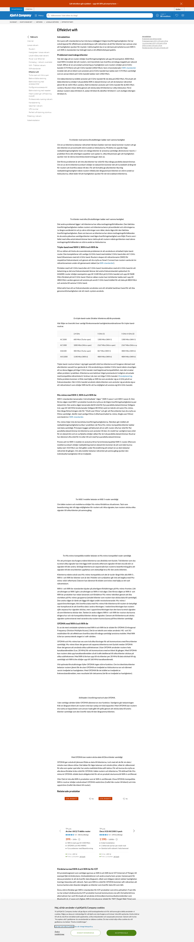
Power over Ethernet (37, 59)
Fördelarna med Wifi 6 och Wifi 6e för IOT (155, 48)
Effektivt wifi (34, 72)
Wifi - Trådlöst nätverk (37, 65)
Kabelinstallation (33, 120)
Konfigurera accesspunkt (38, 87)
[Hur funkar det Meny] (34, 22)
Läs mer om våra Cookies (64, 926)
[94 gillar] (91, 798)
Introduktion (146, 36)
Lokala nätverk (32, 45)
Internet (30, 41)
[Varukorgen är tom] (183, 15)
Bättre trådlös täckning (37, 78)
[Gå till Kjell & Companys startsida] (21, 15)
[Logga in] (163, 15)
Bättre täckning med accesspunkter (36, 83)
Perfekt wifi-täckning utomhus (40, 112)
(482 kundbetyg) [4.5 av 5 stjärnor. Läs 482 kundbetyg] (83, 834)
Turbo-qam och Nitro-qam (39, 75)
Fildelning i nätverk (34, 116)
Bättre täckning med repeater (40, 90)
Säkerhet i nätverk (35, 106)
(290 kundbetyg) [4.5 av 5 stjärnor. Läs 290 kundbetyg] (117, 834)
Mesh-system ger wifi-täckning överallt (40, 95)
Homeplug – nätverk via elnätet (40, 62)
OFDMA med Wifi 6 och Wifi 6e (152, 45)
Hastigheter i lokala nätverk (39, 52)
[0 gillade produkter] (177, 15)
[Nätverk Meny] (44, 22)
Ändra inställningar (59, 933)
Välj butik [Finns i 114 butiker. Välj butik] (116, 856)
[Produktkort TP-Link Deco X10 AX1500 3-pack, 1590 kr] (114, 810)
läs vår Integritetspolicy (84, 926)
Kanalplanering (34, 102)
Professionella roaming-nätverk (40, 99)
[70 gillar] (125, 798)
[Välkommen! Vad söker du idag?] (101, 15)
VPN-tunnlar (34, 109)
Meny (39, 15)
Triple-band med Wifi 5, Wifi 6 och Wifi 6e (155, 41)
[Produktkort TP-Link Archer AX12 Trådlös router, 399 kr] (80, 810)
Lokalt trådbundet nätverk (39, 55)
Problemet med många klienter (152, 39)
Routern (32, 49)
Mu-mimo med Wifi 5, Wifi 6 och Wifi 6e (154, 43)
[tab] (17, 9)
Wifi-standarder (35, 68)
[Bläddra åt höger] (134, 830)
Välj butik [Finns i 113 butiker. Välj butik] (82, 856)
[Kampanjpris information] (79, 839)
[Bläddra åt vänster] (60, 830)
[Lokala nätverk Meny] (60, 22)
